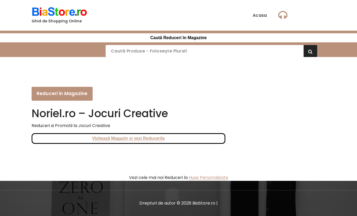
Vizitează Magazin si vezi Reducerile (128, 138)
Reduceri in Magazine (62, 93)
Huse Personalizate (208, 177)
